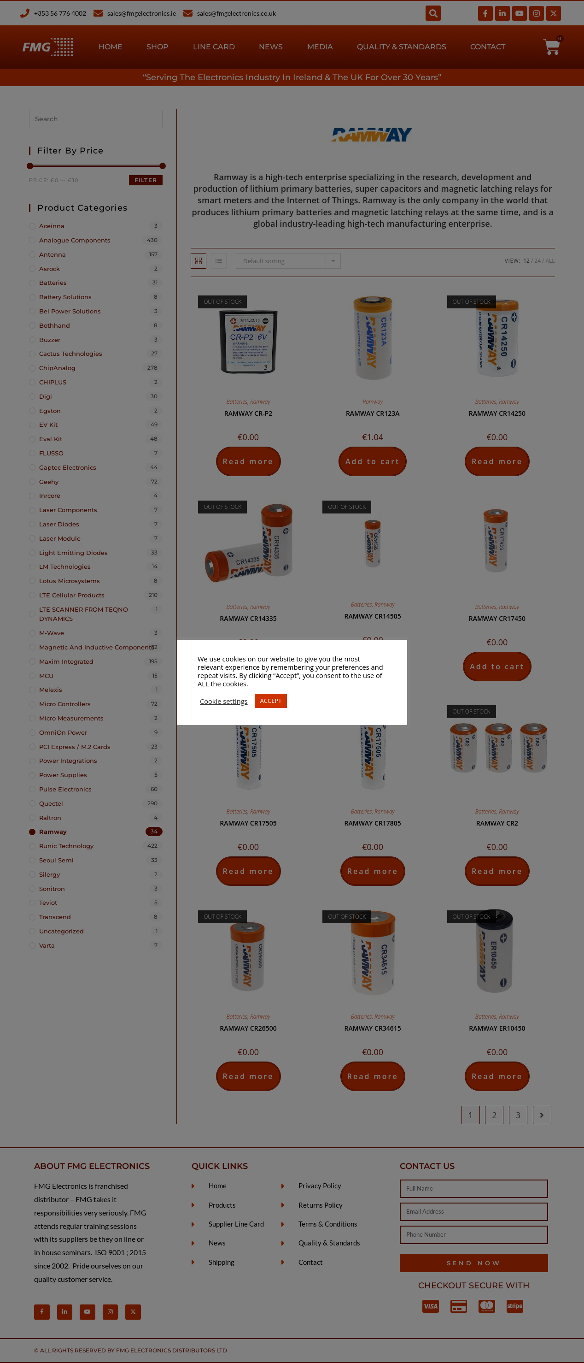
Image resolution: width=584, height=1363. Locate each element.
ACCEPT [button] (271, 700)
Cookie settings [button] (224, 701)
